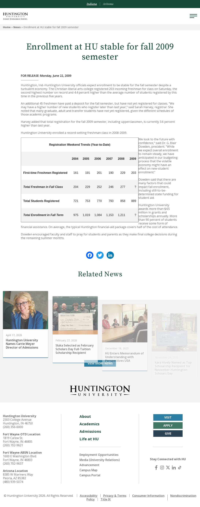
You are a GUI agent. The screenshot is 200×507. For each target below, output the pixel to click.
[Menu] (193, 16)
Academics (89, 423)
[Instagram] (162, 467)
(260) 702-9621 (13, 445)
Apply (168, 425)
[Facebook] (156, 467)
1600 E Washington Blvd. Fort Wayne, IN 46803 (20, 458)
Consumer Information (148, 496)
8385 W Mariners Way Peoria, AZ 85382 (18, 476)
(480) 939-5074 (13, 482)
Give (168, 434)
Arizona (108, 4)
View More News (100, 363)
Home (7, 27)
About (85, 416)
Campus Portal (89, 475)
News (17, 27)
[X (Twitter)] (168, 467)
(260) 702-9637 (13, 463)
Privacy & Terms (114, 496)
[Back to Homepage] (100, 390)
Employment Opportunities (98, 455)
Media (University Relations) (99, 460)
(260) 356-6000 (13, 427)
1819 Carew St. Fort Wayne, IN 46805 (17, 440)
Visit (168, 417)
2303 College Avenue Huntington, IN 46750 (18, 421)
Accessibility (88, 496)
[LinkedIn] (174, 467)
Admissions (90, 431)
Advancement (89, 465)
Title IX (106, 499)
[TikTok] (179, 467)
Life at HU (89, 438)
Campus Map (88, 470)
